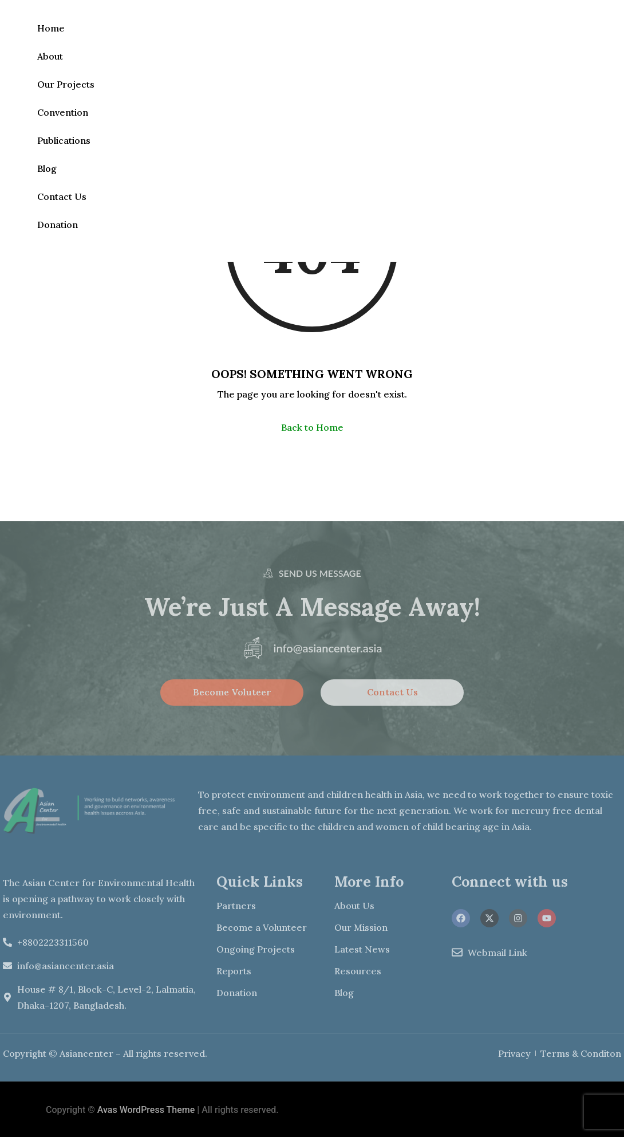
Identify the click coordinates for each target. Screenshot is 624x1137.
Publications (63, 140)
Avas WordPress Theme (146, 1109)
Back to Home (312, 427)
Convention (62, 112)
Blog (47, 168)
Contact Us (61, 196)
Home (51, 28)
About (50, 56)
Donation (57, 224)
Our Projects (65, 84)
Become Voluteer (232, 692)
